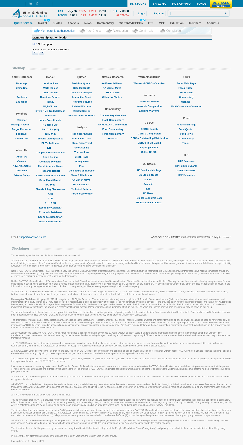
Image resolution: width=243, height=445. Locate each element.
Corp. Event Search (50, 180)
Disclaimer (22, 170)
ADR (50, 198)
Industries (50, 115)
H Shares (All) (50, 124)
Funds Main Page (186, 124)
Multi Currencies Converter (186, 106)
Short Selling (50, 157)
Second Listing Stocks (50, 138)
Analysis (149, 184)
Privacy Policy (22, 175)
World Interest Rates (50, 221)
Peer (81, 166)
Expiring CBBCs (149, 147)
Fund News (186, 133)
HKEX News (113, 92)
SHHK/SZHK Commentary (112, 124)
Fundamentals (82, 184)
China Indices (50, 92)
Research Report (50, 170)
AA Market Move (82, 179)
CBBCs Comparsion (149, 133)
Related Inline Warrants (82, 115)
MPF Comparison (186, 170)
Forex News (186, 92)
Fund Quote (186, 129)
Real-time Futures (50, 97)
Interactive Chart (81, 97)
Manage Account (21, 124)
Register (21, 120)
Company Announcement (50, 152)
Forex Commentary (113, 133)
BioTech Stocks (50, 143)
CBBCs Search (149, 129)
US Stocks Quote (149, 175)
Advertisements (22, 165)
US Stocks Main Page (149, 170)
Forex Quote (186, 88)
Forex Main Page (186, 83)
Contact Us (21, 138)
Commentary (186, 97)
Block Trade (82, 156)
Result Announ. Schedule (50, 175)
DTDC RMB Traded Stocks (50, 111)
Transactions (81, 152)
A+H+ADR (50, 203)
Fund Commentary (112, 129)
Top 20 (50, 101)
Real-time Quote (82, 83)
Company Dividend (50, 161)
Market (149, 179)
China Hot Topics (112, 97)
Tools (186, 143)
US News (149, 193)
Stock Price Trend (82, 143)
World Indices (50, 88)
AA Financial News (112, 83)
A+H (50, 193)
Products (22, 97)
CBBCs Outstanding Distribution (149, 138)
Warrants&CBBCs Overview (149, 83)
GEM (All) (50, 134)
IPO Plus (50, 184)
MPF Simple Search (186, 165)
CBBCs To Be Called (149, 142)
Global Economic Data (149, 198)
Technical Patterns (81, 189)
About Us (21, 156)
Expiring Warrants (149, 110)
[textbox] (198, 13)
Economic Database (50, 212)
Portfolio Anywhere (82, 193)
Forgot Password (21, 129)
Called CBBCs (149, 152)
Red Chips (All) (50, 129)
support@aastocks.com (32, 237)
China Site (22, 88)
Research (112, 138)
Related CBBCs (81, 111)
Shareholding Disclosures (50, 189)
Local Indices (50, 83)
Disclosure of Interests (82, 170)
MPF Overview (186, 161)
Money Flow (82, 161)
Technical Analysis (81, 92)
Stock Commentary (113, 120)
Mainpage (21, 83)
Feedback (21, 133)
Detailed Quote (81, 88)
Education (22, 101)
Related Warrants (81, 106)
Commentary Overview (113, 115)
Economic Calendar (50, 207)
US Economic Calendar (149, 202)
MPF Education (186, 175)
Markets (186, 101)
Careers (21, 161)
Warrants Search (149, 101)
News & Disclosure (81, 175)
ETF (50, 147)
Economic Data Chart (50, 217)
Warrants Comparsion (149, 106)
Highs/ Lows (50, 106)
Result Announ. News (50, 166)
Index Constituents (50, 120)
